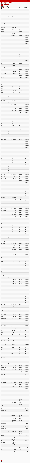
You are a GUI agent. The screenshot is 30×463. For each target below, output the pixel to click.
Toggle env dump (2, 458)
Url (4, 7)
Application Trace (2, 4)
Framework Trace (5, 4)
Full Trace (8, 4)
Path (3, 7)
